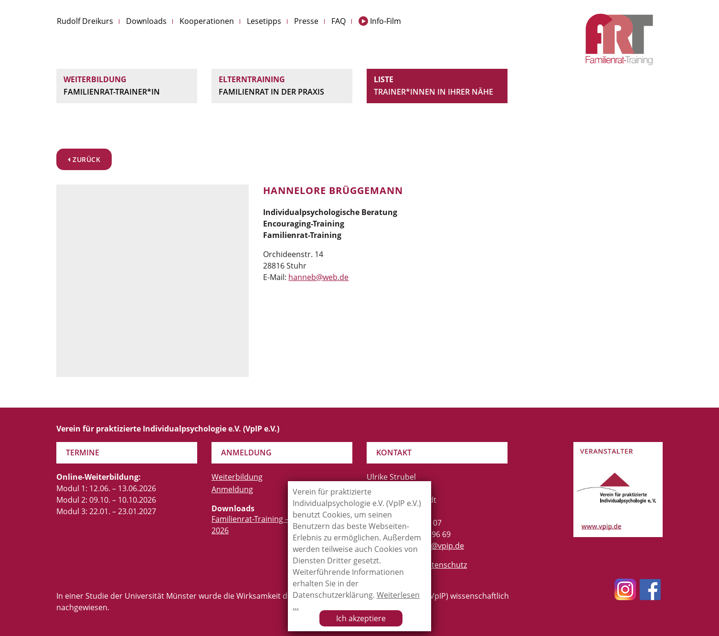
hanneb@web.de (318, 277)
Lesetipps (264, 21)
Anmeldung (232, 489)
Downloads (146, 21)
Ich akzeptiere (361, 618)
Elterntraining (282, 86)
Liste (437, 86)
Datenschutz (444, 565)
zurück (84, 159)
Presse (306, 21)
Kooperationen (207, 21)
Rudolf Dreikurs (85, 21)
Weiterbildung (126, 86)
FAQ (338, 21)
